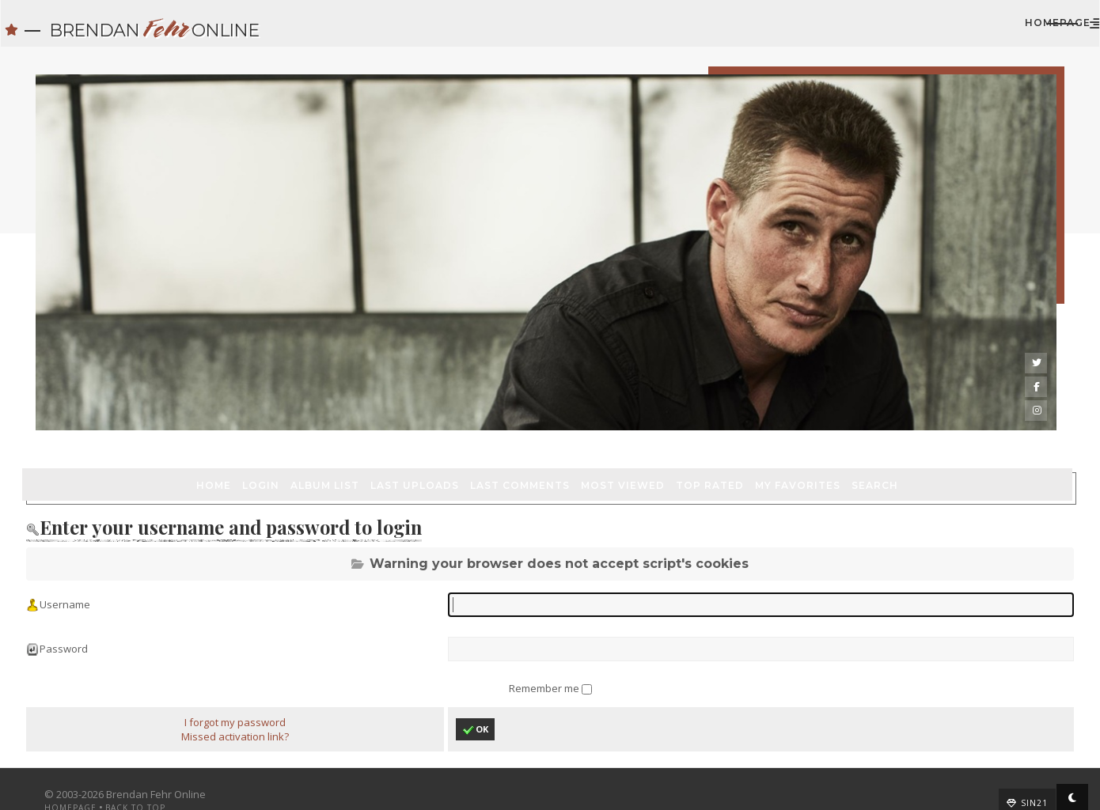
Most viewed (483, 427)
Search (735, 427)
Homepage (960, 30)
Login (121, 427)
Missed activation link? (243, 713)
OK (478, 706)
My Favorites (658, 427)
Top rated (571, 427)
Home (74, 427)
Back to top (149, 783)
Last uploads (275, 427)
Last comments (381, 427)
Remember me (545, 662)
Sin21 (1020, 779)
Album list (185, 427)
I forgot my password (243, 698)
